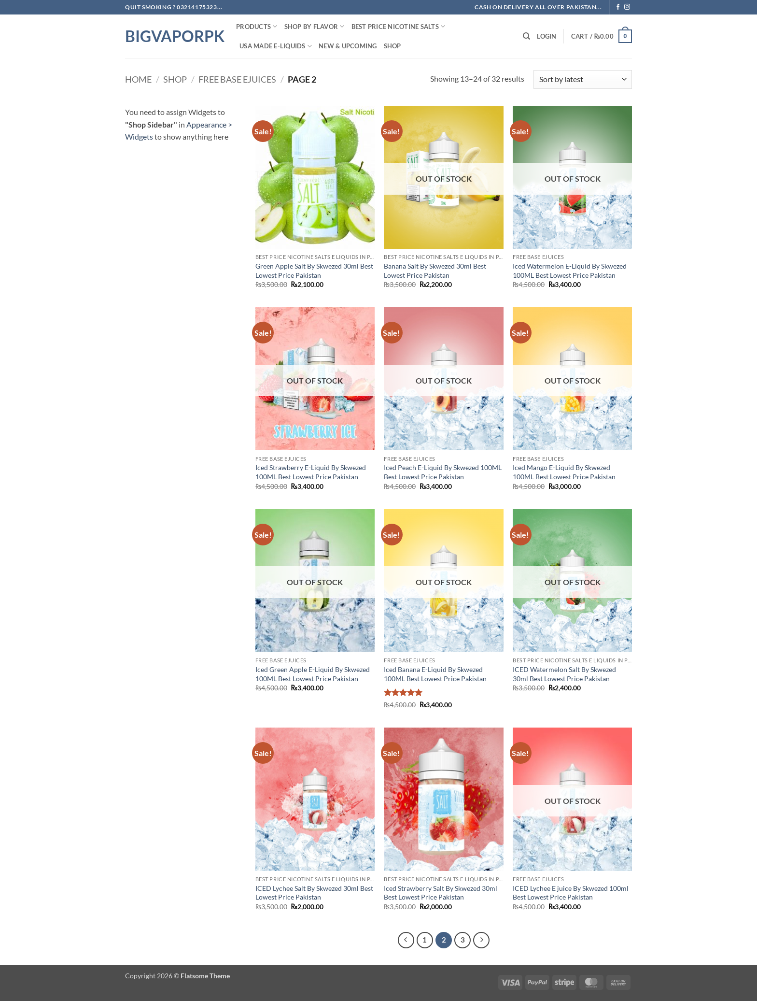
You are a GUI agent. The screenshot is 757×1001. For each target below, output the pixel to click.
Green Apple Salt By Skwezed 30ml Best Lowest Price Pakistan (314, 270)
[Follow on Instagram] (627, 7)
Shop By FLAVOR (314, 26)
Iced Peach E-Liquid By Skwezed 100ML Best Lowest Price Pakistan (443, 472)
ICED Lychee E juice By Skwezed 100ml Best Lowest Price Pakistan (571, 892)
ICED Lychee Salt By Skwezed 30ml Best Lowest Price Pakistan (314, 892)
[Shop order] (582, 79)
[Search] (526, 36)
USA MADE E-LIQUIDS (275, 46)
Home (138, 79)
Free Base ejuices (237, 79)
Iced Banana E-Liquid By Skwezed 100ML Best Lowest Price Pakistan (435, 674)
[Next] (481, 940)
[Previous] (406, 940)
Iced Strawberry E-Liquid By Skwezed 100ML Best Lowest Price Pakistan (310, 472)
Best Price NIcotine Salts (398, 26)
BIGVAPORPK (173, 36)
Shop (392, 46)
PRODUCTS (257, 26)
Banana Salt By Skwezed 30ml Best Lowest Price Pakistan (435, 270)
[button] (546, 36)
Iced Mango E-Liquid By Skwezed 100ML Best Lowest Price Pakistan (564, 472)
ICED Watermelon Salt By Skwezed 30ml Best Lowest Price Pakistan (564, 674)
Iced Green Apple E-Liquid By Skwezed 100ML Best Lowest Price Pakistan (312, 674)
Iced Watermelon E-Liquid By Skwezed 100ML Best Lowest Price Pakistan (570, 270)
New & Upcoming (348, 46)
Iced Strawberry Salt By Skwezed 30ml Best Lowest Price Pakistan (440, 892)
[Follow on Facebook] (618, 7)
